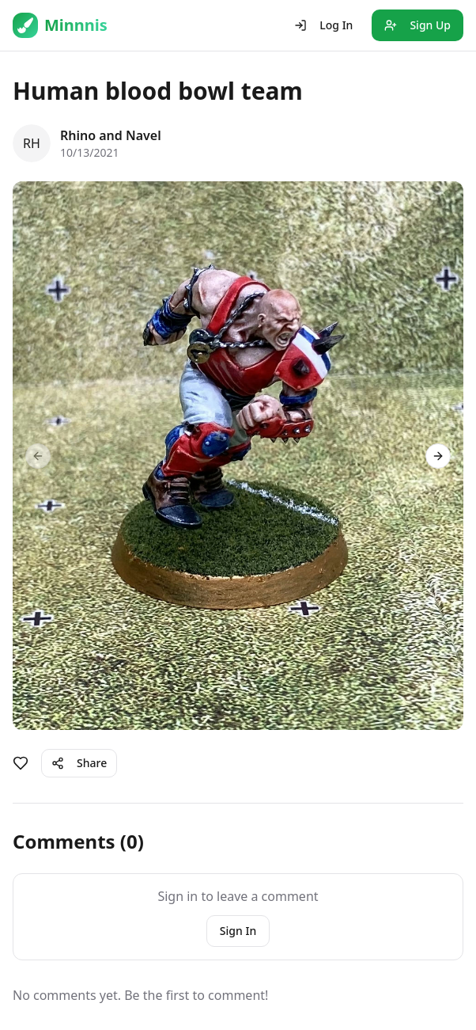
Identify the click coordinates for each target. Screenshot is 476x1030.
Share (79, 762)
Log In (323, 24)
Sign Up (417, 24)
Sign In (238, 930)
